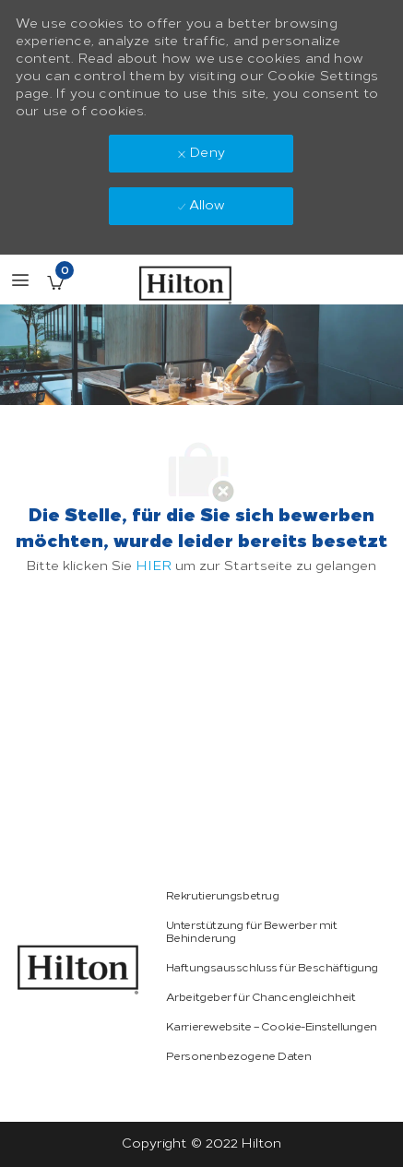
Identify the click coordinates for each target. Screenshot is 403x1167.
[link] (78, 970)
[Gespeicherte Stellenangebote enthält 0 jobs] (55, 282)
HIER (154, 566)
